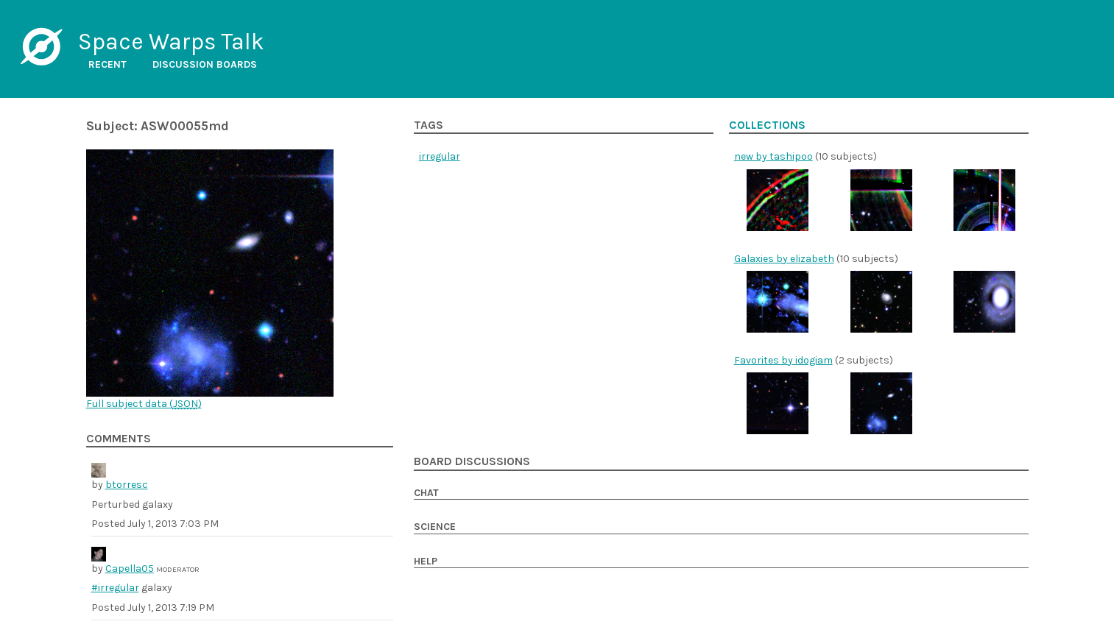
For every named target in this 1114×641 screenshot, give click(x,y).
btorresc (126, 484)
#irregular (115, 587)
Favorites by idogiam (783, 360)
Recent (107, 64)
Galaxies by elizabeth (784, 258)
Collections (767, 125)
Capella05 (129, 568)
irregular (439, 156)
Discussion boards (204, 64)
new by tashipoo (773, 156)
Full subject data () (144, 403)
